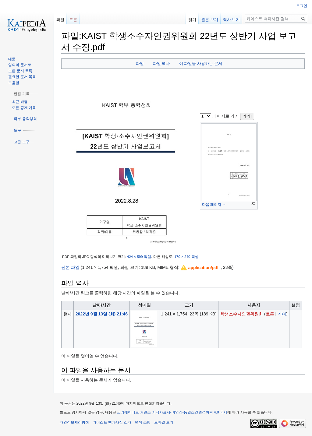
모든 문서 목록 (20, 71)
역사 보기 (231, 19)
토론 (270, 313)
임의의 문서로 (19, 65)
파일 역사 (161, 63)
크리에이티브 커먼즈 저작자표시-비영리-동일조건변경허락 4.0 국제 (172, 412)
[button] (200, 267)
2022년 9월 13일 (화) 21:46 (102, 313)
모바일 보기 (163, 422)
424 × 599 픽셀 (139, 256)
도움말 (13, 83)
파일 (140, 63)
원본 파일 (70, 267)
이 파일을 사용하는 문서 (200, 63)
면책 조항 (143, 422)
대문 (12, 59)
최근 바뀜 (19, 102)
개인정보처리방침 (74, 422)
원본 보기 (209, 19)
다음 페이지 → (214, 204)
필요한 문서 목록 (22, 77)
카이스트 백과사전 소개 (112, 422)
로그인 (301, 6)
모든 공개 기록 (24, 108)
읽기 (192, 19)
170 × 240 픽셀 (186, 256)
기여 (282, 313)
